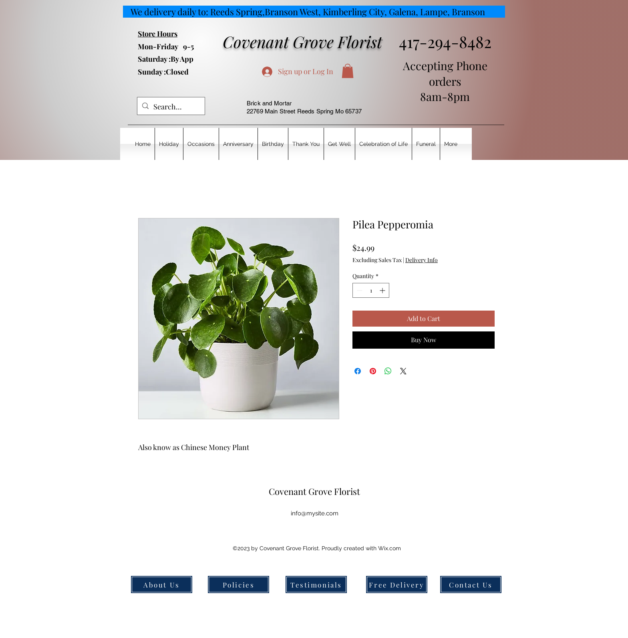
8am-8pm (445, 96)
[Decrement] (359, 290)
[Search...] (170, 107)
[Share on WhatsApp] (388, 371)
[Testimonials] (316, 584)
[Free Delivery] (397, 584)
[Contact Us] (471, 584)
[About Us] (162, 584)
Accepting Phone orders (445, 73)
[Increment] (383, 290)
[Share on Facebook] (357, 371)
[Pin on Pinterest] (373, 371)
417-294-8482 (445, 41)
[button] (348, 71)
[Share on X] (403, 371)
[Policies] (238, 584)
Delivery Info (421, 260)
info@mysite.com (314, 513)
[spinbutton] (371, 290)
